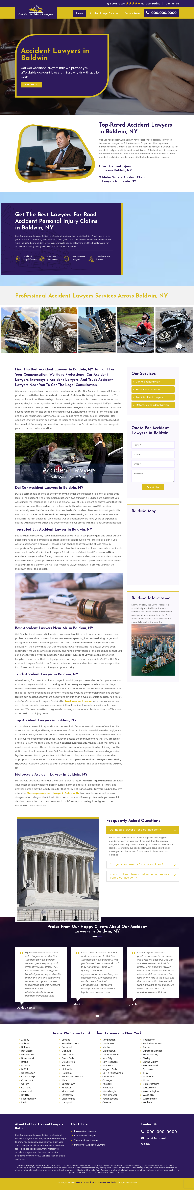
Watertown (149, 1087)
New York (107, 1065)
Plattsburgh (109, 1091)
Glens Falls (68, 1058)
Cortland (26, 1087)
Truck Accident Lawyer (79, 701)
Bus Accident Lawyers (148, 389)
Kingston (67, 1087)
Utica (146, 1080)
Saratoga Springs (152, 1050)
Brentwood (27, 1058)
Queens (106, 1102)
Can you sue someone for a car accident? (136, 864)
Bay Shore (27, 1050)
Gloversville (68, 1062)
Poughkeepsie (110, 1098)
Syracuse (148, 1069)
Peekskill (107, 1084)
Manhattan (108, 1043)
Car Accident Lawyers (148, 381)
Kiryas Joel (68, 1091)
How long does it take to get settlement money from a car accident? (139, 876)
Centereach (28, 1073)
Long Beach (109, 1039)
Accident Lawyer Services (104, 13)
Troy (145, 1073)
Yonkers (147, 1102)
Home (79, 13)
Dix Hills (25, 1095)
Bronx (24, 1062)
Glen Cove (68, 1054)
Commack (27, 1080)
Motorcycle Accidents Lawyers (89, 1144)
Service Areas (132, 13)
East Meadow (28, 1098)
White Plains (150, 1098)
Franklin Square (70, 1043)
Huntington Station (72, 1076)
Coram (25, 1084)
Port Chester (109, 1095)
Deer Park (27, 1091)
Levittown (67, 1095)
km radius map (153, 548)
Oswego (107, 1080)
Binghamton (28, 1054)
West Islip (148, 1095)
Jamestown (68, 1084)
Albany (25, 1039)
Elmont (66, 1039)
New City (107, 1058)
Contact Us (172, 3)
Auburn (25, 1043)
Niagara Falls (109, 1069)
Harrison (66, 1065)
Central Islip (28, 1076)
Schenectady (150, 1054)
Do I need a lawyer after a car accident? (135, 830)
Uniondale (148, 1076)
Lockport (67, 1102)
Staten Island (150, 1065)
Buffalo (25, 1069)
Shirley (146, 1058)
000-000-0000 (159, 1131)
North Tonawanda (112, 1073)
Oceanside (108, 1076)
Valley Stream (151, 1084)
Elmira (24, 1102)
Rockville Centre (152, 1043)
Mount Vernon (110, 1054)
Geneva (66, 1050)
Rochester (149, 1039)
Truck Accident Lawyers (149, 397)
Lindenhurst (68, 1098)
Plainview (107, 1087)
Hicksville (67, 1069)
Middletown (109, 1050)
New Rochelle (110, 1062)
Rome (146, 1047)
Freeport (67, 1047)
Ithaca (65, 1080)
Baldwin (25, 1047)
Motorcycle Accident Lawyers (152, 405)
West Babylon (151, 1091)
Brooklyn (26, 1065)
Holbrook (67, 1073)
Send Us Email (153, 1138)
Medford (107, 1047)
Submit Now (153, 487)
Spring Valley (150, 1062)
